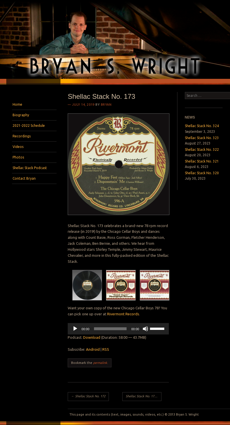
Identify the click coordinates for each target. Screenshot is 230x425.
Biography (21, 115)
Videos (18, 147)
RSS (105, 349)
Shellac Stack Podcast (30, 168)
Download (91, 337)
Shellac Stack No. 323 (202, 138)
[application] (118, 328)
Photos (18, 157)
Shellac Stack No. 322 (202, 149)
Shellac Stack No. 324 (202, 126)
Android (93, 349)
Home (17, 104)
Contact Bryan (24, 178)
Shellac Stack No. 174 (143, 396)
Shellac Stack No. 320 (202, 173)
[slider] (110, 328)
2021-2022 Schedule (29, 125)
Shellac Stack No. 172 (88, 396)
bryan (106, 104)
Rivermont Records (123, 314)
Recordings (22, 136)
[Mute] (145, 329)
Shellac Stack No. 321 (202, 161)
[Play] (75, 329)
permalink (100, 362)
